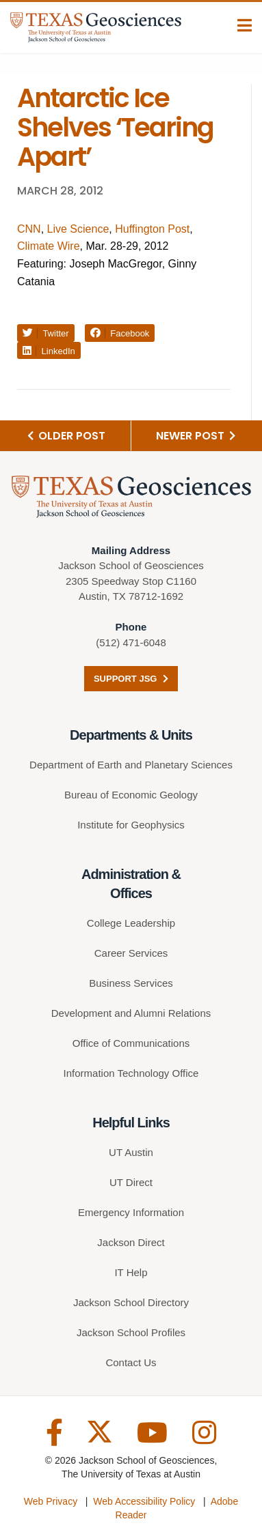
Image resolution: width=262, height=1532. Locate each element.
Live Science (78, 229)
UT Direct (131, 1182)
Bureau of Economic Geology (131, 794)
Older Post (66, 436)
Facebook (120, 333)
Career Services (131, 953)
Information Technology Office (131, 1073)
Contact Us (130, 1362)
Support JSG (131, 679)
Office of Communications (131, 1043)
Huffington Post (152, 229)
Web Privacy (50, 1501)
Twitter (46, 333)
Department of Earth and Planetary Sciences (131, 764)
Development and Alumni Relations (131, 1013)
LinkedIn (49, 351)
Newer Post (195, 436)
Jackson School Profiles (131, 1332)
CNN (29, 229)
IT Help (130, 1272)
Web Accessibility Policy (144, 1501)
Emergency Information (131, 1212)
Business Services (131, 983)
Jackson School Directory (131, 1302)
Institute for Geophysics (131, 824)
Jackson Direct (130, 1242)
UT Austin (131, 1152)
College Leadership (131, 923)
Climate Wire (48, 246)
